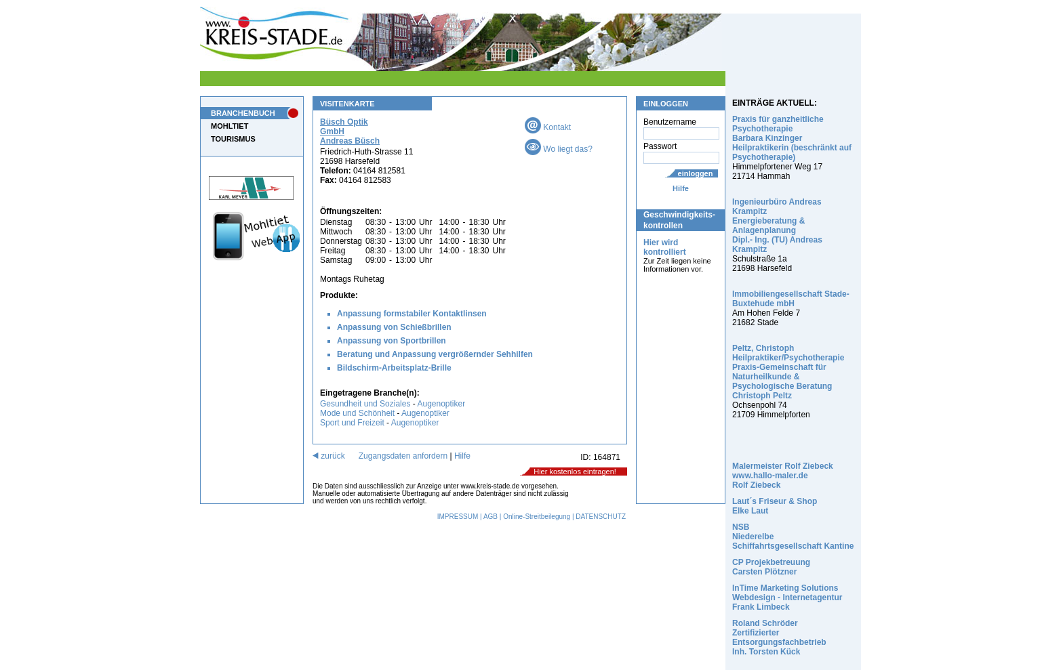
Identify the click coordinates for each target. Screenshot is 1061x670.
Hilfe (681, 188)
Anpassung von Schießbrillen (394, 327)
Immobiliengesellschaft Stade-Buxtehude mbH (790, 298)
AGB (490, 516)
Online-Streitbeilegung (536, 516)
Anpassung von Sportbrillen (391, 341)
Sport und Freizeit (353, 422)
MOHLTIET (229, 126)
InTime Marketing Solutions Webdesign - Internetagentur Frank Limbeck (787, 597)
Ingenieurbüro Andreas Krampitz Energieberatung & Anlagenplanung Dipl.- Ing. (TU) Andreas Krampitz (777, 225)
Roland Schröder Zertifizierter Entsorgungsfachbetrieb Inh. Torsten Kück (779, 637)
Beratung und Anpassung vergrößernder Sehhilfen (435, 354)
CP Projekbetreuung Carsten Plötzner (771, 567)
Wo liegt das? (559, 149)
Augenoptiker (441, 404)
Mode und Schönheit (357, 413)
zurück (329, 456)
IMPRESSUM (458, 516)
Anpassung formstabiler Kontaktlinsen (412, 313)
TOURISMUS (233, 139)
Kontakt (548, 127)
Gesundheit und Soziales (365, 404)
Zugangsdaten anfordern (403, 456)
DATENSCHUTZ (601, 516)
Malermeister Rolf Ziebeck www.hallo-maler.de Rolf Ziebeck (782, 475)
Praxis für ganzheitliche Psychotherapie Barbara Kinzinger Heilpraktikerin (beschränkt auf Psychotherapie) (792, 138)
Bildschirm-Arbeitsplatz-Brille (394, 368)
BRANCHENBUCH (243, 113)
